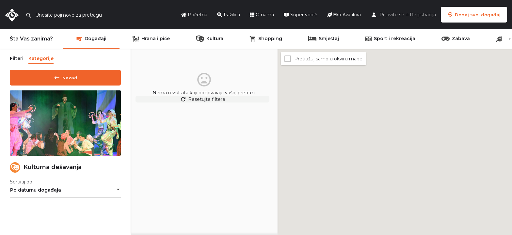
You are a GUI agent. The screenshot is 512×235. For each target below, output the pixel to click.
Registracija (423, 15)
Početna (194, 15)
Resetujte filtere (204, 102)
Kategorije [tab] (41, 58)
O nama (262, 15)
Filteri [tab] (17, 58)
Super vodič (300, 15)
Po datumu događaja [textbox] (35, 192)
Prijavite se (391, 15)
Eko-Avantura (344, 14)
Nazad (65, 76)
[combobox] (65, 192)
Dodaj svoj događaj (474, 15)
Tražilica (228, 15)
